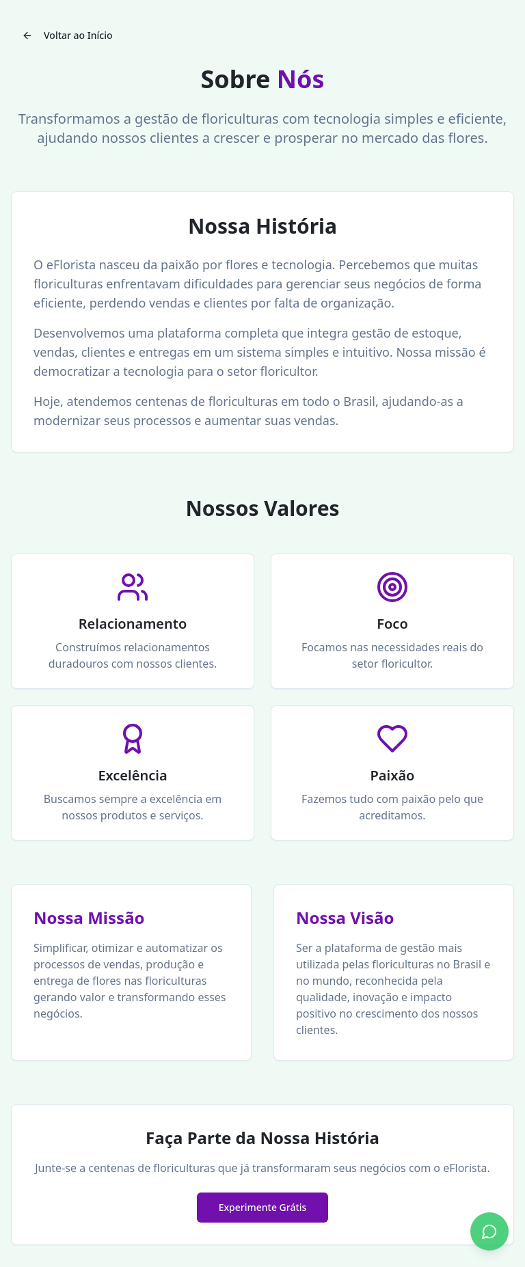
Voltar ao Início (67, 35)
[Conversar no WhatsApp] (489, 1231)
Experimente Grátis (263, 1207)
